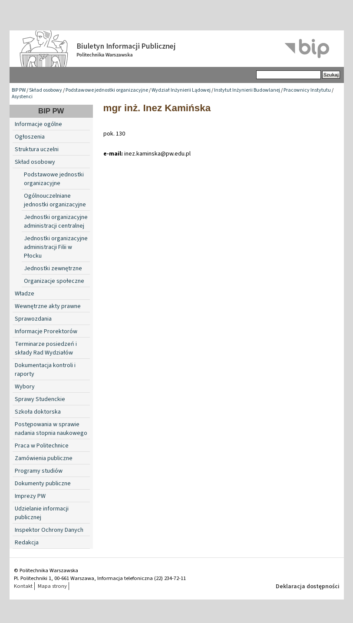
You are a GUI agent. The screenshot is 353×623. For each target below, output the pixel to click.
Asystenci (22, 96)
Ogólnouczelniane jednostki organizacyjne (55, 200)
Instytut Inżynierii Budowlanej (247, 90)
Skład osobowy (45, 90)
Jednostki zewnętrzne (53, 268)
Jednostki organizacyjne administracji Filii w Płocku (56, 247)
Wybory (25, 386)
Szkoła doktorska (38, 412)
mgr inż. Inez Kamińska (157, 108)
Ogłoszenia (30, 137)
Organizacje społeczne (54, 281)
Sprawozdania (33, 319)
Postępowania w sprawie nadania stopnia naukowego (51, 428)
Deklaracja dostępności (308, 586)
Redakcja (27, 542)
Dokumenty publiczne (43, 483)
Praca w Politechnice (42, 445)
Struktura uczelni (37, 149)
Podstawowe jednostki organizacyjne (107, 90)
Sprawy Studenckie (40, 399)
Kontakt (23, 586)
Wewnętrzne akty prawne (48, 306)
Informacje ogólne (38, 124)
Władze (24, 293)
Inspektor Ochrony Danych (49, 530)
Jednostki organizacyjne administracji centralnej (56, 221)
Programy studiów (39, 471)
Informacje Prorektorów (46, 331)
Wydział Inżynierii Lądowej (181, 90)
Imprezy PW (30, 496)
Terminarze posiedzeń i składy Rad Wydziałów (46, 348)
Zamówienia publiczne (44, 458)
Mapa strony (52, 586)
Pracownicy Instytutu (307, 90)
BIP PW (19, 90)
